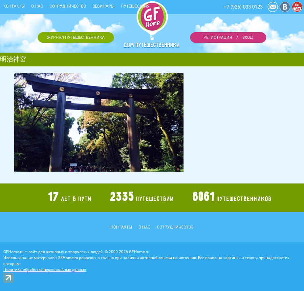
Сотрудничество (68, 6)
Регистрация (218, 37)
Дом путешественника (152, 45)
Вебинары (103, 6)
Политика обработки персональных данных (44, 269)
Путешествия (135, 6)
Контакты (14, 6)
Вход (247, 37)
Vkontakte (285, 7)
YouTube (297, 7)
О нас (37, 6)
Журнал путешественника (76, 37)
